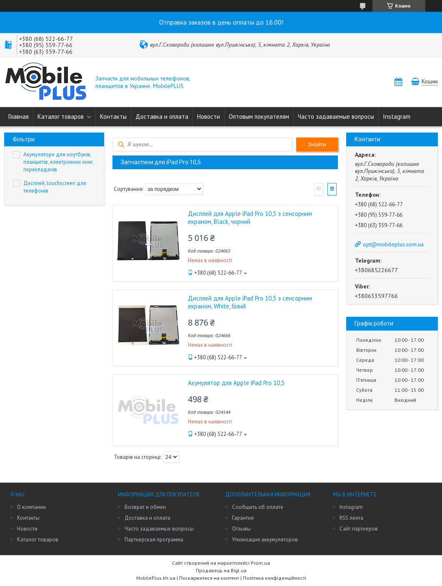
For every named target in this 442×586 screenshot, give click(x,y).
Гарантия (243, 517)
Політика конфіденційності (274, 578)
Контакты (113, 116)
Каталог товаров (60, 116)
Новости (208, 116)
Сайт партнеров (359, 528)
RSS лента (351, 517)
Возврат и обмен (145, 507)
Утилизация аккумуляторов (265, 539)
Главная (18, 116)
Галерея (318, 189)
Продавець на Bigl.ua (221, 570)
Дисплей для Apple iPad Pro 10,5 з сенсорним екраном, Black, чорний (250, 217)
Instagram (396, 116)
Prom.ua (260, 563)
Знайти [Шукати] (317, 144)
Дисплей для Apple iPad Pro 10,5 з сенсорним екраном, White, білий (250, 302)
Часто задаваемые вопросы (336, 116)
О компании (31, 507)
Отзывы (241, 528)
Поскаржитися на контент (209, 578)
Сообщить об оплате (257, 507)
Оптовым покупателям (259, 116)
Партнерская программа (154, 539)
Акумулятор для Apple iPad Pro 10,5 (236, 383)
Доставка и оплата (161, 116)
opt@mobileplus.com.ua (393, 244)
